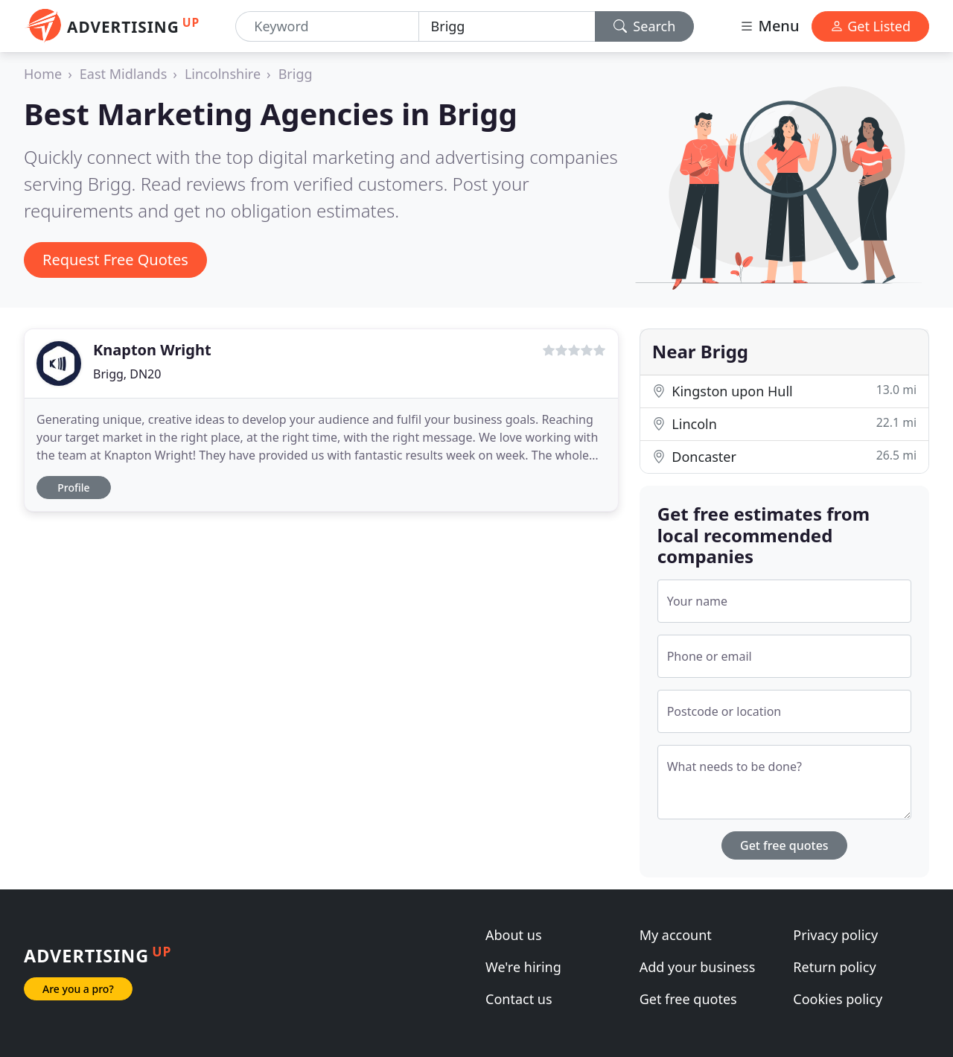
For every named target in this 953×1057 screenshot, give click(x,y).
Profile (73, 487)
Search (644, 26)
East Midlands (124, 74)
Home (43, 74)
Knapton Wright (152, 350)
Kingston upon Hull (784, 390)
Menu (769, 26)
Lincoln (784, 423)
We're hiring (523, 967)
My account (676, 935)
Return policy (834, 967)
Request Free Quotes (115, 260)
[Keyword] (326, 26)
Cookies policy (837, 999)
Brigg (295, 74)
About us (513, 935)
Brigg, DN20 (127, 374)
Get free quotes (784, 845)
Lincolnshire (223, 74)
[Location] (507, 26)
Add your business (698, 967)
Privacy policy (835, 935)
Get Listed (870, 26)
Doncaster (784, 456)
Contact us (518, 999)
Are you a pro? (78, 989)
